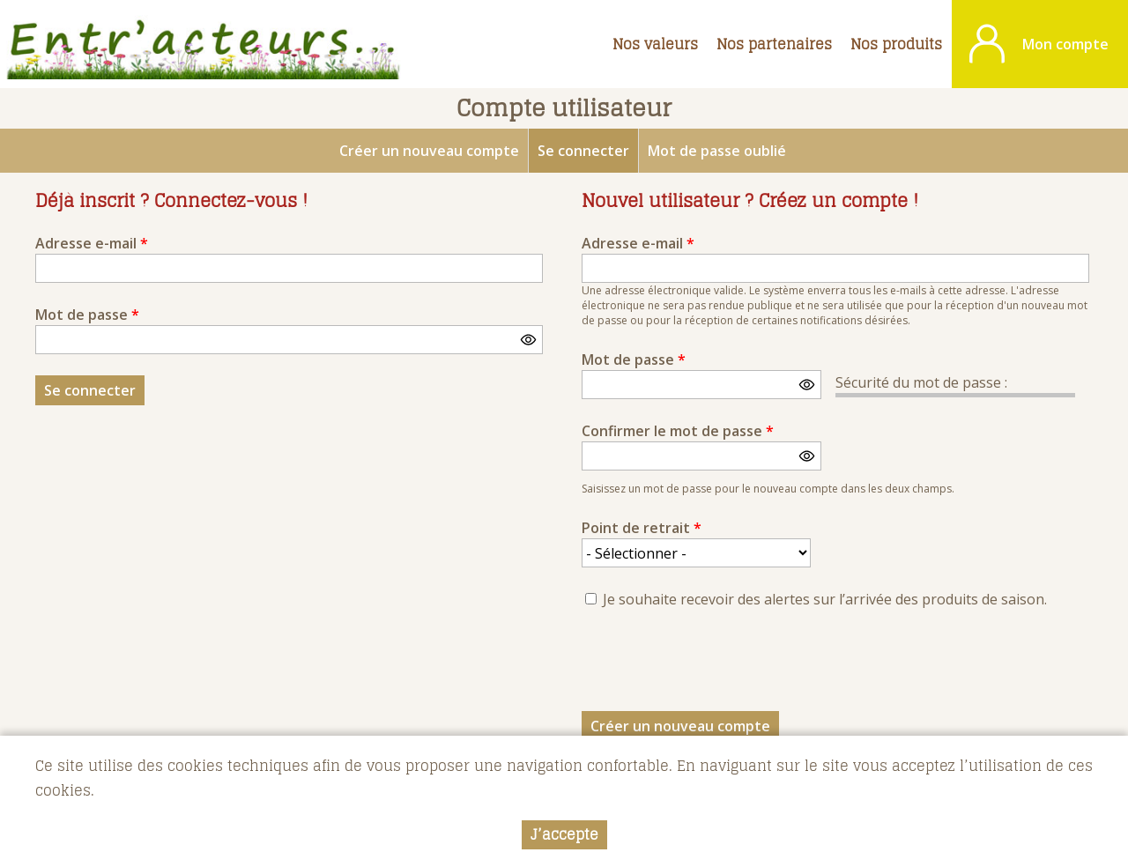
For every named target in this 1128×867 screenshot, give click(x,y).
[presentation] (716, 665)
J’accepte (564, 834)
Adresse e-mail (91, 243)
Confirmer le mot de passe (678, 431)
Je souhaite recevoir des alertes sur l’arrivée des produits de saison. (825, 599)
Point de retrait (641, 527)
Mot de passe (87, 314)
